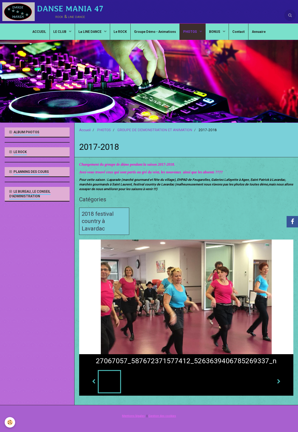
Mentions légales (133, 416)
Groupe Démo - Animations (155, 32)
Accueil (85, 130)
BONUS (215, 32)
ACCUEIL (39, 32)
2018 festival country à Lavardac (98, 221)
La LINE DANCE (90, 32)
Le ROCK (120, 32)
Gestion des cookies (162, 416)
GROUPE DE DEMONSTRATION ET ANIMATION (154, 130)
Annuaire (259, 32)
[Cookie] (10, 422)
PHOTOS (190, 32)
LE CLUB (60, 32)
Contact (238, 32)
